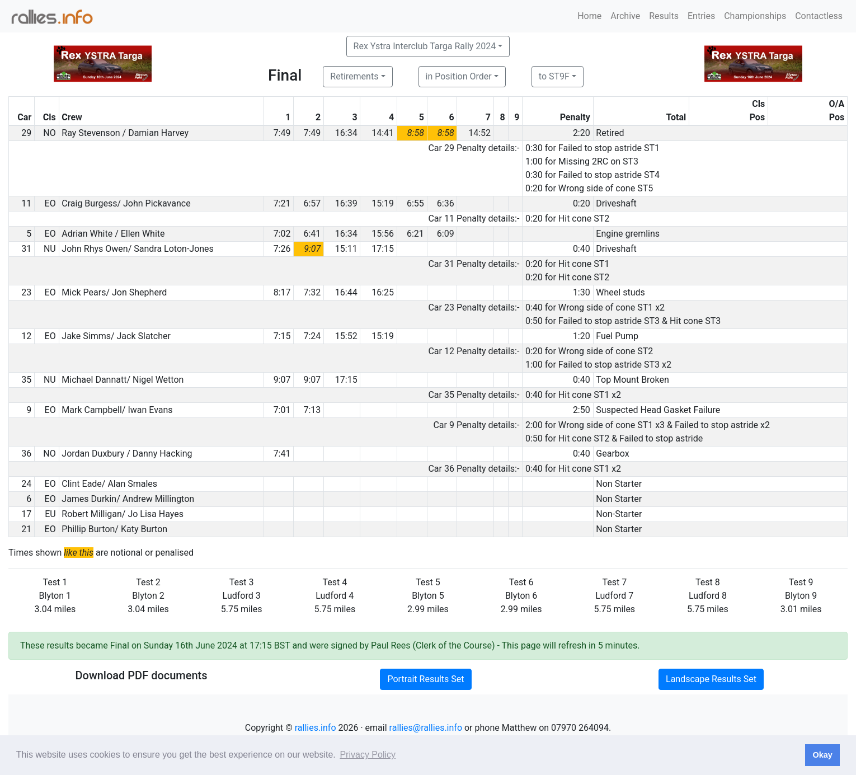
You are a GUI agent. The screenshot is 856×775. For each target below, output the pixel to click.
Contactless (819, 16)
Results (664, 16)
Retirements (354, 76)
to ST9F (554, 76)
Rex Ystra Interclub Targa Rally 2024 (425, 46)
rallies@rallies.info (425, 727)
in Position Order (459, 76)
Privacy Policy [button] (368, 754)
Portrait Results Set (425, 679)
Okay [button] (822, 754)
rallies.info (315, 727)
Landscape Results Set (711, 679)
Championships (755, 16)
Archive (625, 16)
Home (589, 16)
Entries (701, 16)
